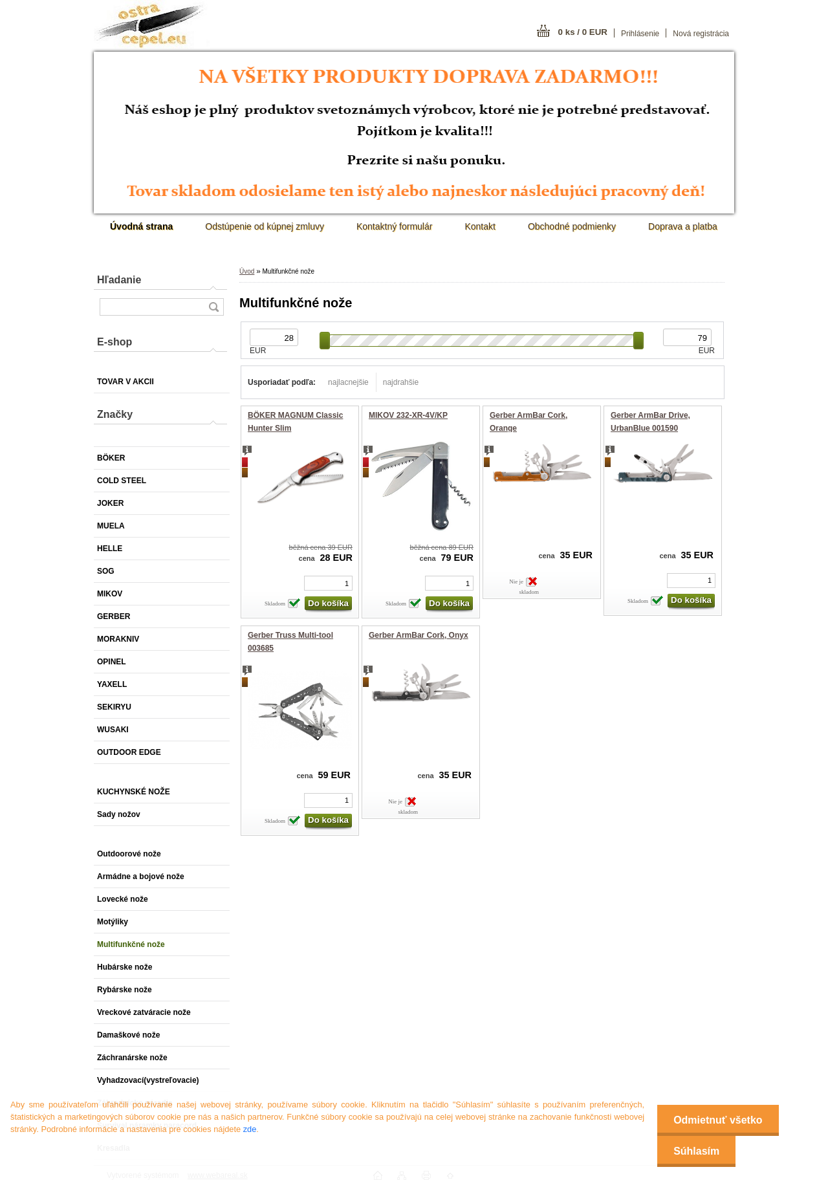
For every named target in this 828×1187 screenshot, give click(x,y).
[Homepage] (141, 226)
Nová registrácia (701, 33)
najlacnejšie (348, 382)
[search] (213, 307)
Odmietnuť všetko (717, 1120)
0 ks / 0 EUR (582, 32)
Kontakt (479, 226)
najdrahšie (401, 382)
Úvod (246, 271)
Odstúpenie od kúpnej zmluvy (264, 226)
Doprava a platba (682, 226)
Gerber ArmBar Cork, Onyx (418, 635)
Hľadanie (119, 279)
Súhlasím (696, 1151)
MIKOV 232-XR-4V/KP (408, 415)
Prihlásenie (640, 33)
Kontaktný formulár (394, 226)
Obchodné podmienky (572, 226)
